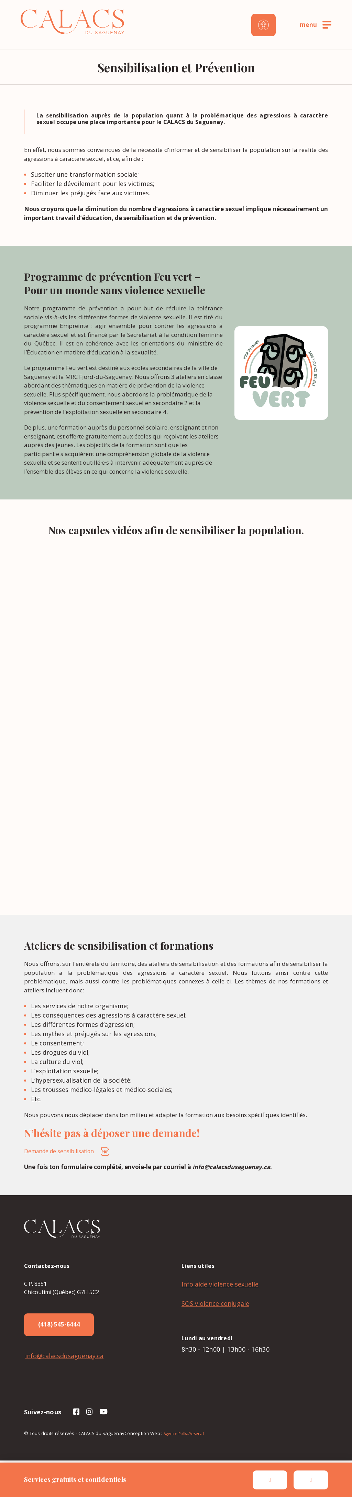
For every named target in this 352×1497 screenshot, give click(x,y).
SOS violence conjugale (215, 1304)
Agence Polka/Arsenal (184, 1436)
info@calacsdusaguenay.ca (63, 1358)
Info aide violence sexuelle (220, 1284)
